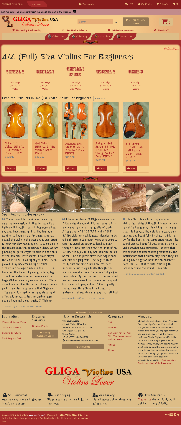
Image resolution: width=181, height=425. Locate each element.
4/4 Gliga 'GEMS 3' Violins (136, 85)
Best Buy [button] (36, 4)
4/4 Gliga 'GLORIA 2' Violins (106, 85)
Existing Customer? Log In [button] (45, 334)
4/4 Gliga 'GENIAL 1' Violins (45, 85)
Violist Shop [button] (79, 36)
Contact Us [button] (83, 346)
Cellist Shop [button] (102, 36)
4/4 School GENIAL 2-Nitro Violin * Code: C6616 (45, 148)
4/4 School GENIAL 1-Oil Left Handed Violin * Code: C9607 (134, 150)
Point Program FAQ (11, 338)
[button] (130, 4)
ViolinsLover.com (12, 4)
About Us (112, 327)
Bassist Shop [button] (125, 36)
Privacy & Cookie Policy (14, 321)
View (11, 168)
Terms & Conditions (11, 327)
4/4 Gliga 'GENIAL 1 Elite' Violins (75, 85)
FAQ (110, 321)
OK (74, 12)
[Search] (95, 21)
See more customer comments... (90, 312)
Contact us (144, 399)
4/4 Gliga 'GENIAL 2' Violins (15, 85)
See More (100, 98)
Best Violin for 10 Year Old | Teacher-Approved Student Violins (119, 336)
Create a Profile (40, 325)
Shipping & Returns (11, 332)
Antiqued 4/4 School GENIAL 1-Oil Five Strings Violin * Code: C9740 (105, 149)
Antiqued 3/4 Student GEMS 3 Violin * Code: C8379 (75, 148)
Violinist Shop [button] (56, 36)
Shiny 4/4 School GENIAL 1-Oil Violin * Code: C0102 (14, 148)
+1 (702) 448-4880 (135, 21)
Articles (111, 344)
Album (111, 350)
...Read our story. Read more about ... (157, 361)
